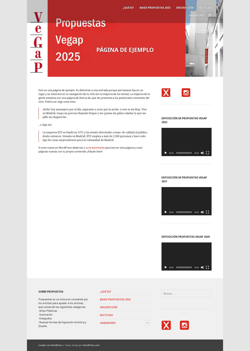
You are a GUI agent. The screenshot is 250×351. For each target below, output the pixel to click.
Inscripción (185, 7)
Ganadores (200, 15)
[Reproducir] (165, 153)
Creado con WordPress (50, 345)
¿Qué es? (128, 7)
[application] (187, 142)
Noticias (205, 7)
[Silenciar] (202, 153)
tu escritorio (96, 147)
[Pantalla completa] (207, 153)
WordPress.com (91, 345)
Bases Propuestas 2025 (155, 7)
